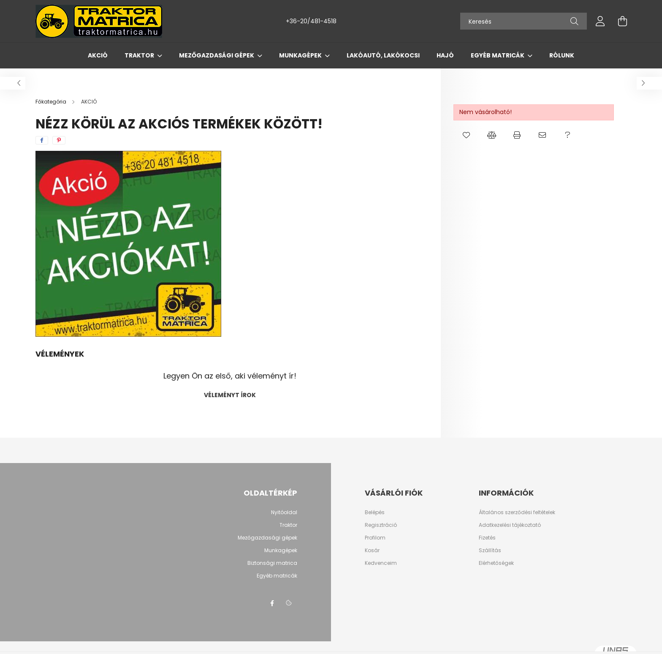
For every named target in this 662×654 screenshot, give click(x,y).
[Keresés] (523, 21)
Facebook (271, 603)
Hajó (445, 55)
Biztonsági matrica (272, 563)
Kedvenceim (381, 563)
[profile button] (600, 21)
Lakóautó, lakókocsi (383, 55)
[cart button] (622, 21)
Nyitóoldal (284, 512)
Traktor (140, 55)
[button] (466, 135)
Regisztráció (381, 525)
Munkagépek (301, 55)
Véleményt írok (230, 395)
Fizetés (487, 538)
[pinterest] (58, 140)
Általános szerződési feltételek (517, 512)
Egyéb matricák (498, 55)
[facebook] (41, 140)
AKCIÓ (98, 55)
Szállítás (490, 550)
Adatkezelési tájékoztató (510, 525)
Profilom (375, 538)
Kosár (372, 550)
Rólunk (561, 55)
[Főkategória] (51, 101)
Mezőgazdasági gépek (217, 55)
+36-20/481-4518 (311, 21)
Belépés (375, 512)
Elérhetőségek (496, 563)
